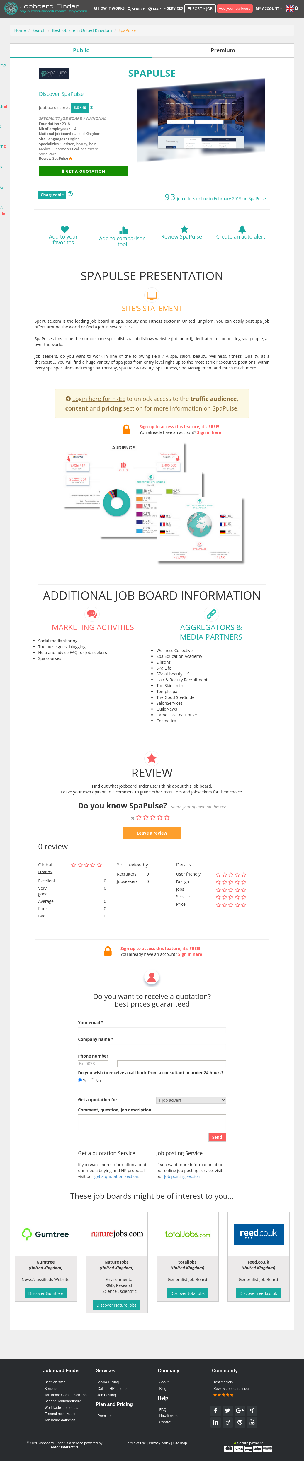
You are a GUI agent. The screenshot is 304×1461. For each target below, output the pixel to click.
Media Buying (108, 1382)
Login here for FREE (98, 419)
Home (20, 30)
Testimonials (223, 1382)
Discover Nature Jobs (116, 1305)
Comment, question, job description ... (117, 1130)
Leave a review (152, 853)
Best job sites (55, 1382)
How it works (109, 8)
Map (154, 8)
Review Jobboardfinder (231, 1392)
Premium (104, 1416)
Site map (180, 1443)
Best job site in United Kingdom (82, 30)
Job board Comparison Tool (66, 1395)
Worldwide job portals (61, 1408)
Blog (162, 1389)
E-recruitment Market (61, 1414)
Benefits (51, 1389)
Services (173, 8)
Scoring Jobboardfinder (63, 1401)
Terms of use (136, 1443)
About (163, 1382)
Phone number (93, 1076)
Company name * (95, 1059)
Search (136, 8)
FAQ (162, 1410)
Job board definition (60, 1420)
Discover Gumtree (45, 1293)
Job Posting (106, 1395)
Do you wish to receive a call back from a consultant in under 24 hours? (150, 1093)
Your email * (90, 1043)
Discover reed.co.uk (258, 1293)
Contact (165, 1422)
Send (217, 1157)
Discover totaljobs (187, 1293)
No (96, 1101)
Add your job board (235, 8)
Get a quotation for (97, 1120)
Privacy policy (159, 1443)
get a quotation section (116, 1197)
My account (269, 8)
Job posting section (182, 1197)
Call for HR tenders (112, 1389)
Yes (83, 1101)
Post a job (200, 8)
